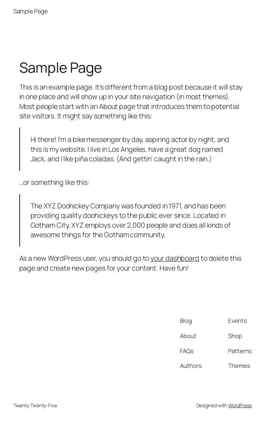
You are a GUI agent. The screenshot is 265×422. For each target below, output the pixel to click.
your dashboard (174, 258)
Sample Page (30, 11)
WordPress (240, 405)
